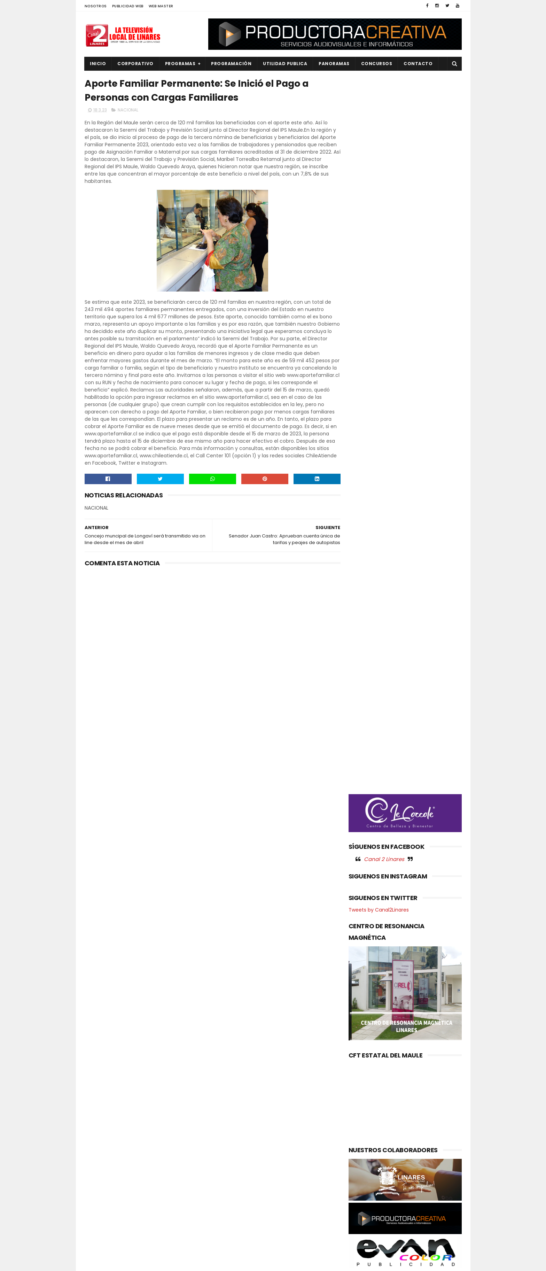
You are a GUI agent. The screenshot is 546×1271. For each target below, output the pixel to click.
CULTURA (99, 1126)
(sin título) (226, 1114)
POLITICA (99, 1208)
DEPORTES (100, 1138)
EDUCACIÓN (102, 1150)
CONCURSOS (376, 64)
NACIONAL (128, 110)
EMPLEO (97, 1161)
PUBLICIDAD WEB (127, 6)
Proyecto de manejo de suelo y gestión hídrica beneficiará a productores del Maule (288, 1168)
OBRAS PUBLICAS (107, 1185)
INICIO (98, 64)
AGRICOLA (100, 1114)
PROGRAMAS (180, 64)
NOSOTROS (96, 6)
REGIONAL (100, 1220)
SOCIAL (97, 1244)
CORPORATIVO (136, 64)
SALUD (96, 1232)
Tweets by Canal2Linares (379, 416)
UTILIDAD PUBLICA (285, 64)
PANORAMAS (334, 64)
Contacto (418, 64)
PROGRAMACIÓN (231, 64)
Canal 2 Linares (384, 365)
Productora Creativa (272, 1262)
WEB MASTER (161, 6)
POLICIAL (99, 1197)
